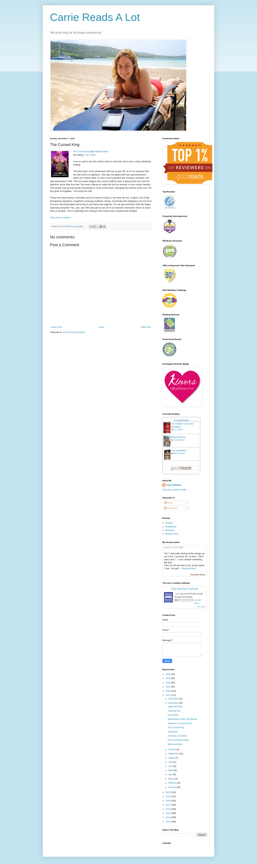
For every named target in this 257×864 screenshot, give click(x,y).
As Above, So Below (177, 736)
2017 (168, 805)
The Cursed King (82, 151)
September (173, 753)
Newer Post (56, 327)
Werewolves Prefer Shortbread (182, 719)
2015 (168, 813)
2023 (168, 687)
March (171, 779)
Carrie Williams (174, 485)
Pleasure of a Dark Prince (180, 723)
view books (201, 607)
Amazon (169, 523)
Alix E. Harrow (179, 453)
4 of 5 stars (90, 154)
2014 (168, 817)
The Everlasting (178, 450)
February (172, 783)
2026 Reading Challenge (184, 588)
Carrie (177, 593)
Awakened (173, 732)
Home (101, 327)
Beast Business (178, 437)
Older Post (146, 327)
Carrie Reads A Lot (95, 17)
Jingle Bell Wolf (175, 706)
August (172, 758)
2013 (168, 821)
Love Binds (173, 715)
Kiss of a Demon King (178, 740)
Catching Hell (174, 711)
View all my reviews (60, 217)
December (173, 698)
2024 (168, 682)
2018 (168, 801)
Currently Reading (181, 420)
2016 (168, 809)
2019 (168, 796)
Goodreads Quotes (198, 575)
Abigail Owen (102, 151)
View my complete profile (174, 489)
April (170, 774)
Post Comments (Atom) (74, 332)
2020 (168, 792)
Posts (168, 503)
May (170, 770)
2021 (168, 695)
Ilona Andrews (179, 440)
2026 (168, 674)
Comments (170, 508)
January (172, 787)
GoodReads (171, 526)
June (170, 766)
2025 (168, 678)
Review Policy (171, 534)
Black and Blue (175, 744)
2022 (168, 691)
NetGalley (170, 530)
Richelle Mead (189, 568)
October (172, 749)
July (170, 762)
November (173, 703)
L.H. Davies (178, 430)
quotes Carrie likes (173, 547)
